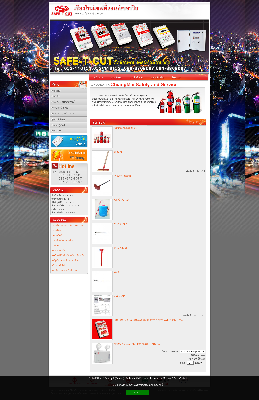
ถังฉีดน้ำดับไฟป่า (121, 200)
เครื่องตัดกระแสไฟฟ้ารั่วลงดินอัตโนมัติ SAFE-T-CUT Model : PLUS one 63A (148, 320)
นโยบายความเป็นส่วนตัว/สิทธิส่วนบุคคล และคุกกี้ (138, 385)
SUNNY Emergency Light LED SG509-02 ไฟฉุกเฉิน (137, 344)
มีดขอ (116, 272)
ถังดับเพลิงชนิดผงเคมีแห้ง (125, 128)
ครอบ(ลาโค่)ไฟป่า (122, 176)
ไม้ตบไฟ (118, 152)
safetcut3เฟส (119, 296)
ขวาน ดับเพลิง (120, 248)
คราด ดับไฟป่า (120, 224)
